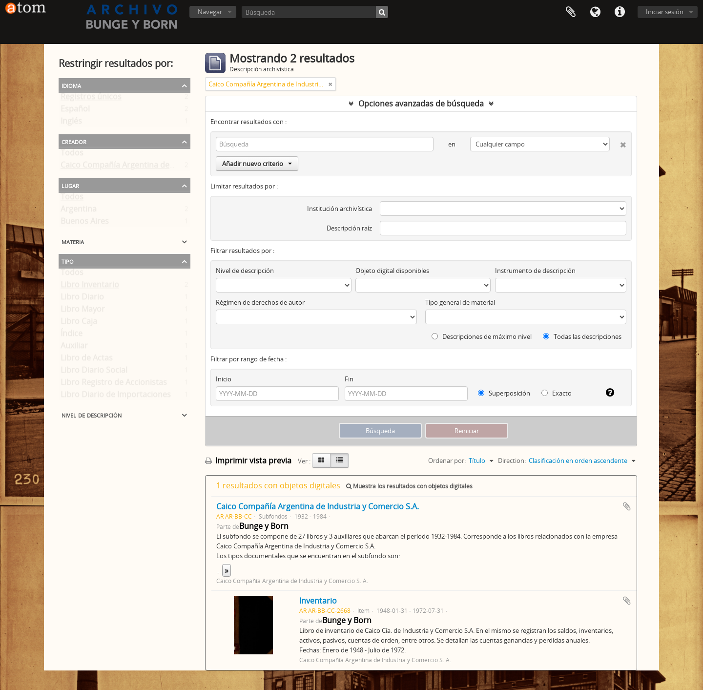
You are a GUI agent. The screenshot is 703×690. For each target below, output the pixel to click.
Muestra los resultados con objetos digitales (409, 486)
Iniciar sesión (664, 11)
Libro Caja (79, 323)
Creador (74, 141)
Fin (349, 379)
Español (75, 110)
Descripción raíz (349, 228)
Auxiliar (74, 347)
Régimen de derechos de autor (260, 302)
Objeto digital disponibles (392, 270)
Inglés (71, 123)
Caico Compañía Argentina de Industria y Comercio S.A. (317, 506)
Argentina (79, 211)
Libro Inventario (90, 286)
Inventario (318, 600)
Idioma (595, 12)
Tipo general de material (460, 302)
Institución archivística (339, 208)
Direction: (512, 460)
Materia (73, 241)
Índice (72, 335)
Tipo (68, 260)
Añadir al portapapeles (627, 506)
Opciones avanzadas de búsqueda (421, 103)
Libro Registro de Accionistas (114, 384)
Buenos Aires (85, 223)
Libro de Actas (87, 360)
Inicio (223, 379)
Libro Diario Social (94, 372)
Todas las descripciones (582, 336)
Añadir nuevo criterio (257, 163)
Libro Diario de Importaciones (116, 396)
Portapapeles (570, 12)
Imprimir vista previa (248, 460)
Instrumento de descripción (535, 270)
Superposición (504, 393)
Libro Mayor (83, 311)
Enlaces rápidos (619, 12)
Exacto (556, 393)
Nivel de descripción (92, 414)
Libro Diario (82, 298)
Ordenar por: (447, 460)
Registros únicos (91, 98)
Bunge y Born (264, 526)
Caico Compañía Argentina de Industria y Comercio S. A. (163, 167)
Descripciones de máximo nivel (482, 336)
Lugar (70, 185)
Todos (72, 154)
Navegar (210, 11)
